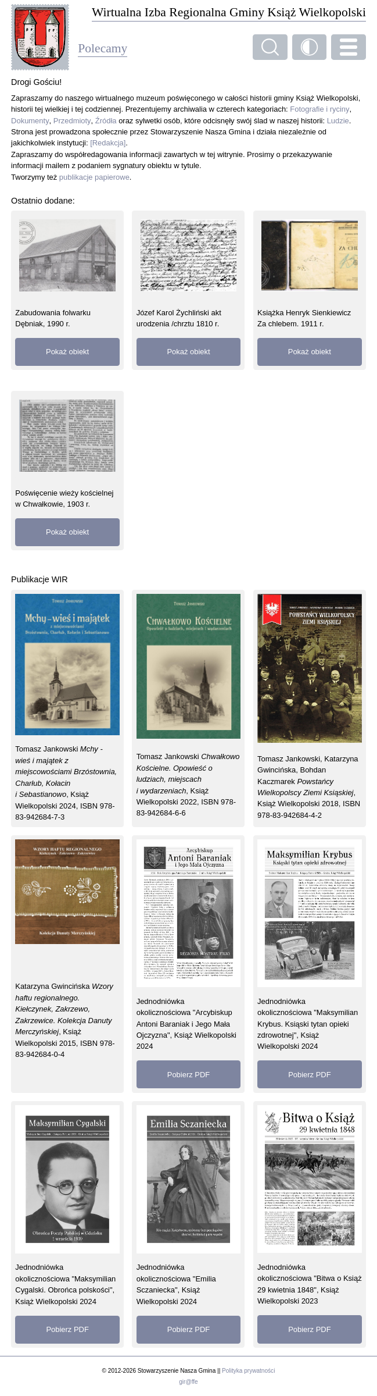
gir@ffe (188, 1382)
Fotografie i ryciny (319, 109)
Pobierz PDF (188, 1074)
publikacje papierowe (94, 177)
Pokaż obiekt (67, 351)
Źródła (106, 120)
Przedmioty (72, 120)
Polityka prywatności (248, 1370)
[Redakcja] (107, 142)
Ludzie (338, 120)
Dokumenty (30, 120)
